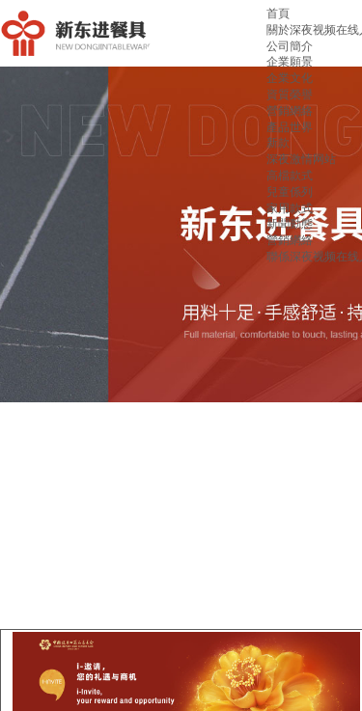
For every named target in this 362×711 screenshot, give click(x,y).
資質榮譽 (289, 94)
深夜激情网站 (301, 159)
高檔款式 (289, 175)
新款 (278, 143)
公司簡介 (289, 46)
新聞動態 (289, 224)
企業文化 (289, 78)
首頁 (278, 13)
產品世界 (289, 127)
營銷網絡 (289, 111)
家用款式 (289, 208)
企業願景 (289, 61)
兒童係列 (289, 192)
